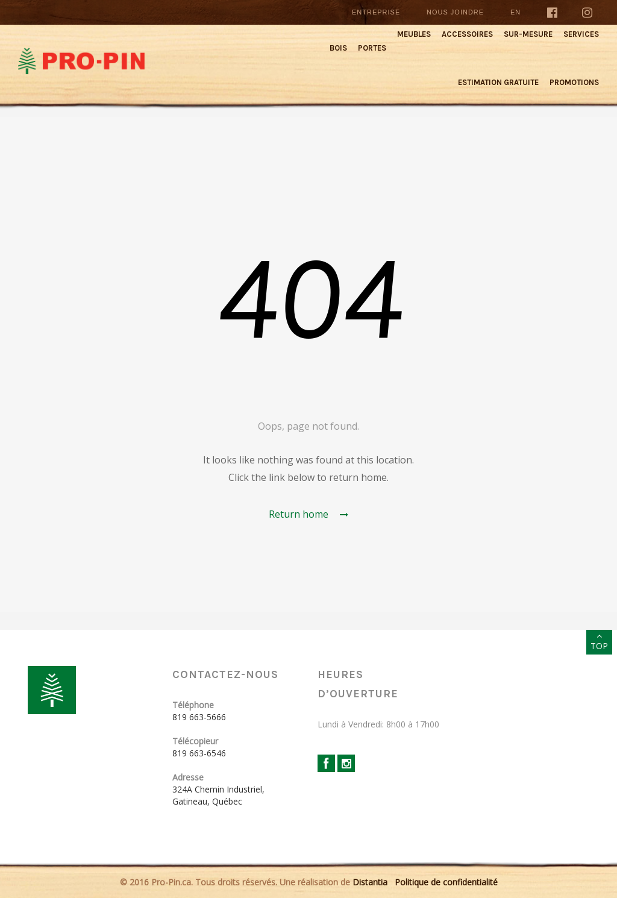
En (515, 12)
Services (581, 34)
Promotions (574, 82)
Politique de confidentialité (446, 882)
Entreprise (376, 12)
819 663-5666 (199, 717)
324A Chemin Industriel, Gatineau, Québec (218, 795)
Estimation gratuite (498, 82)
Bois (338, 47)
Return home (308, 514)
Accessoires (467, 34)
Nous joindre (455, 12)
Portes (372, 47)
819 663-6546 (199, 753)
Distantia (369, 882)
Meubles (414, 34)
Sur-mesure (528, 34)
